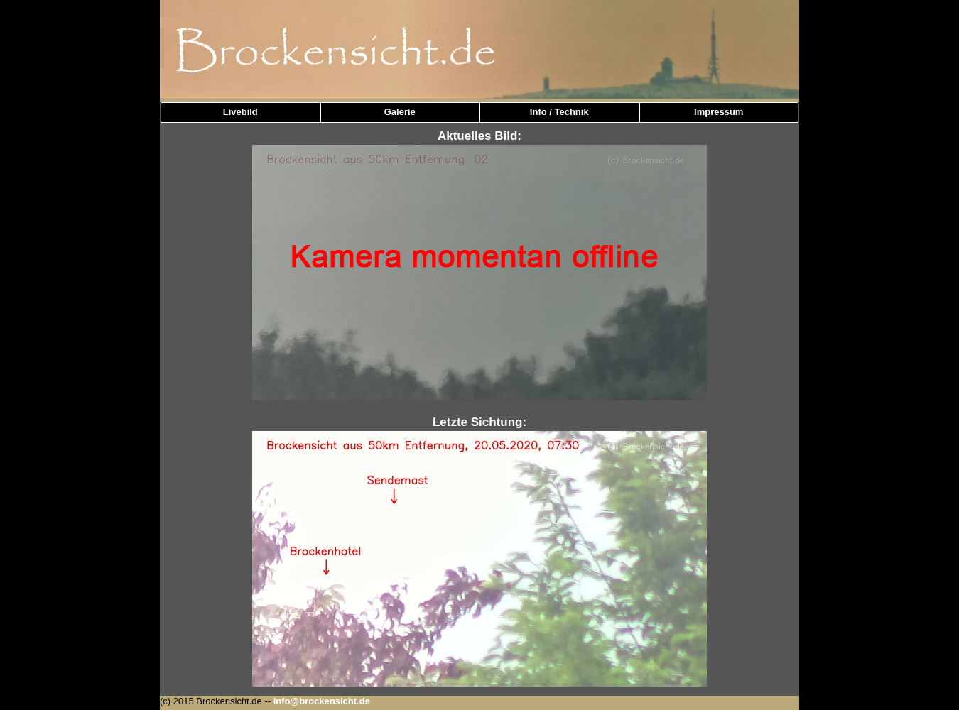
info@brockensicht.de (321, 701)
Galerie (400, 111)
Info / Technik (559, 111)
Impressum (718, 111)
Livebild (240, 111)
